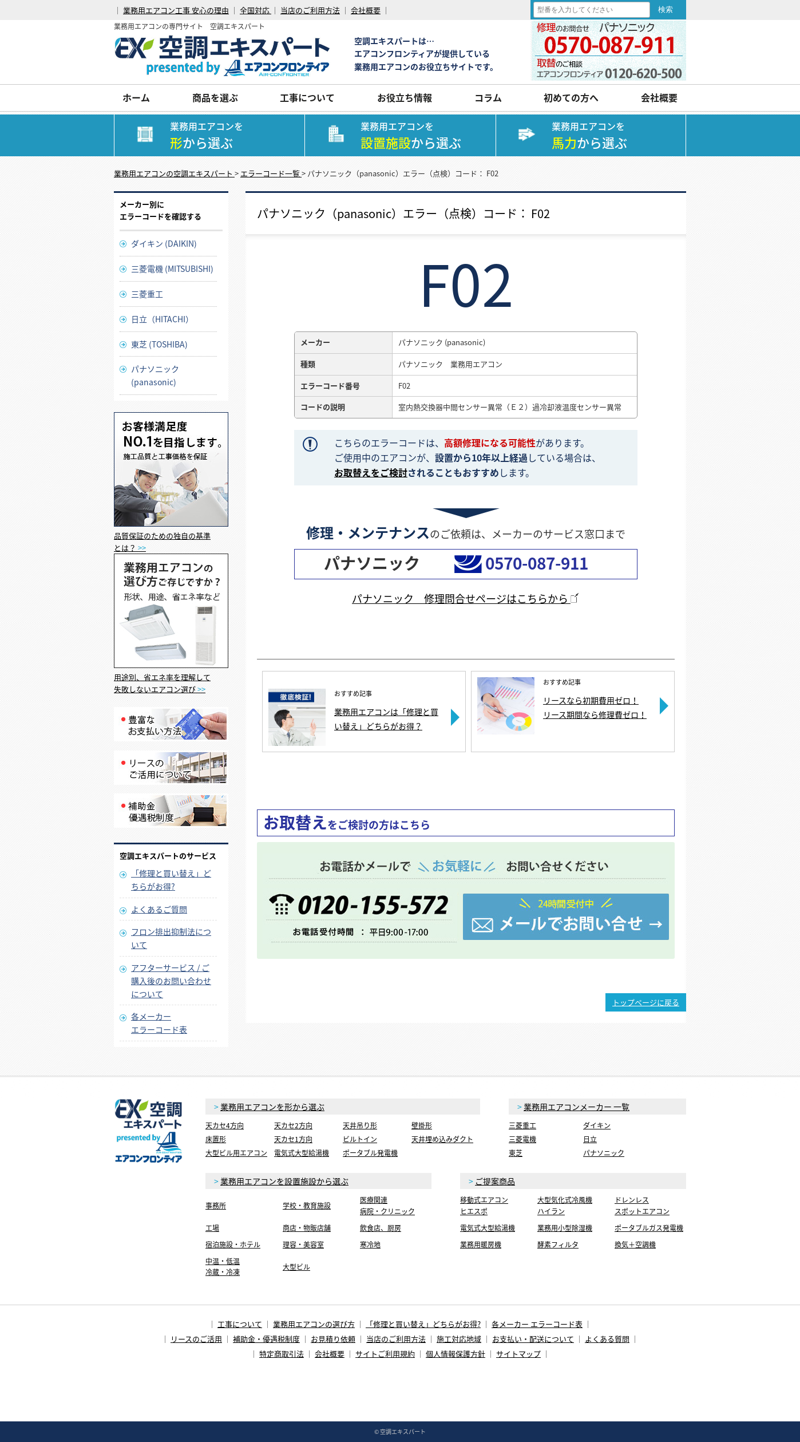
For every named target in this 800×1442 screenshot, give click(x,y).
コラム (488, 97)
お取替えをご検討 (370, 472)
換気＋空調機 (635, 1244)
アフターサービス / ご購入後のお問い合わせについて (171, 980)
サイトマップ (518, 1353)
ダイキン (597, 1125)
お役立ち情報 (404, 97)
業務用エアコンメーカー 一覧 (576, 1106)
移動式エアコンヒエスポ (484, 1205)
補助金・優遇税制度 (266, 1338)
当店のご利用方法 (310, 10)
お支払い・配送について (533, 1338)
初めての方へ (571, 97)
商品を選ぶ (215, 97)
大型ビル (296, 1267)
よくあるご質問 (159, 909)
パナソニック (603, 1153)
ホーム (136, 97)
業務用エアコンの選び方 (314, 1323)
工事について (307, 97)
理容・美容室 (303, 1244)
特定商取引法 (281, 1353)
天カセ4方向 (224, 1125)
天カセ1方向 (293, 1139)
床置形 (215, 1139)
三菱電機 (522, 1139)
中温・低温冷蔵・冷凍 (222, 1266)
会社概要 (366, 10)
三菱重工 (147, 293)
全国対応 (255, 10)
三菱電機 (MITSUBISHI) (172, 268)
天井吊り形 (360, 1125)
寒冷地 (370, 1244)
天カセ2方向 (293, 1125)
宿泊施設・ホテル (232, 1244)
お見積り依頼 (333, 1338)
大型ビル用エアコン (236, 1153)
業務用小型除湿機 (564, 1228)
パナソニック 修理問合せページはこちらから (466, 598)
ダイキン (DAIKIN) (164, 243)
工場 (212, 1228)
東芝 (515, 1153)
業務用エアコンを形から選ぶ (272, 1106)
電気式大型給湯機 (301, 1153)
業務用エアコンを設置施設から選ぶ (284, 1181)
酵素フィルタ (558, 1244)
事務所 (215, 1205)
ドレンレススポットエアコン (642, 1205)
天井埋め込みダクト (442, 1139)
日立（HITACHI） (162, 319)
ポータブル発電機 (370, 1153)
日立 (590, 1139)
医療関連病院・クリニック (387, 1205)
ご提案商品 (495, 1181)
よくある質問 (607, 1338)
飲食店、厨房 (380, 1228)
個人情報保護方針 (455, 1353)
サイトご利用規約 (385, 1353)
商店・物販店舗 (307, 1228)
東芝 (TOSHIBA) (159, 344)
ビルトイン (360, 1139)
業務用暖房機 (480, 1244)
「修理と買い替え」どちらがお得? (423, 1323)
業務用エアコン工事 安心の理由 (176, 10)
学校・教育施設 (307, 1205)
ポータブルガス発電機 (649, 1228)
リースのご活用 (196, 1338)
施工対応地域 (459, 1338)
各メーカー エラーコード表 (537, 1323)
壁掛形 (421, 1125)
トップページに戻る (645, 1002)
